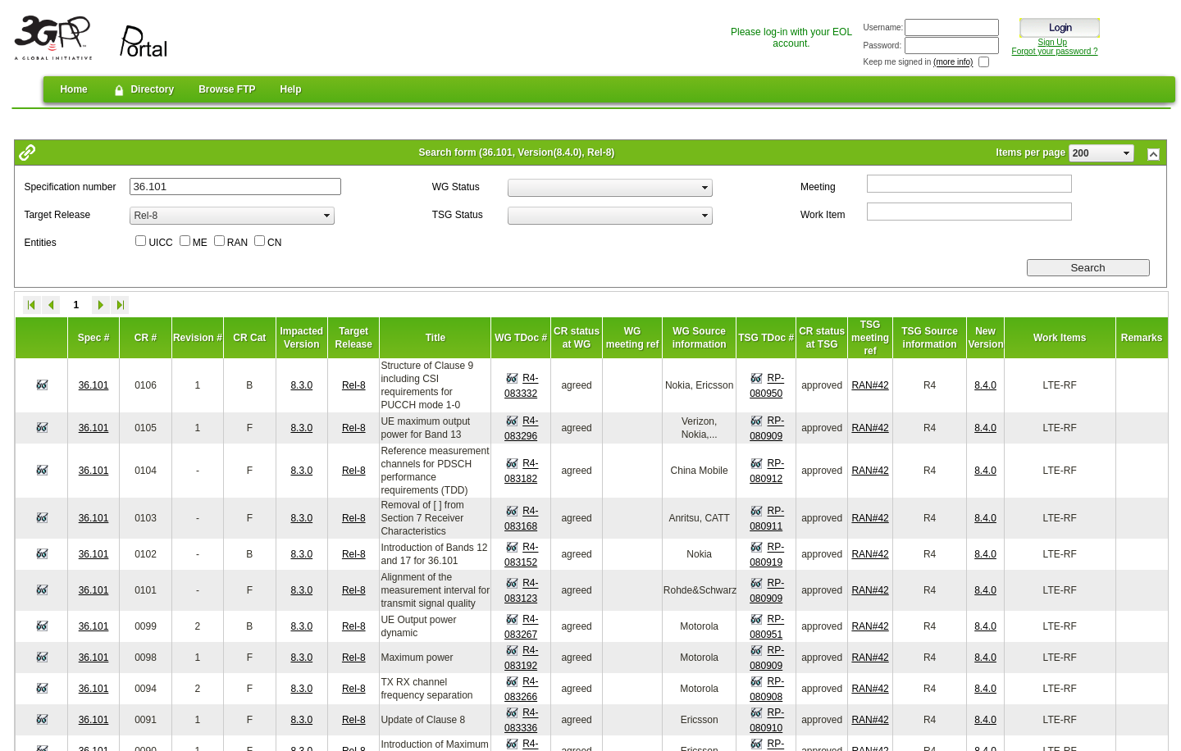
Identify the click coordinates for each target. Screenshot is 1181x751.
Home (73, 89)
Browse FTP (226, 89)
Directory (143, 90)
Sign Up (1053, 42)
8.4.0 (985, 385)
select (1126, 153)
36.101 (94, 385)
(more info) (953, 62)
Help (291, 89)
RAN (237, 242)
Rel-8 (354, 385)
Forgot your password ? (1055, 51)
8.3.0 (301, 385)
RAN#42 (869, 385)
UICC (160, 242)
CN (274, 242)
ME (200, 242)
